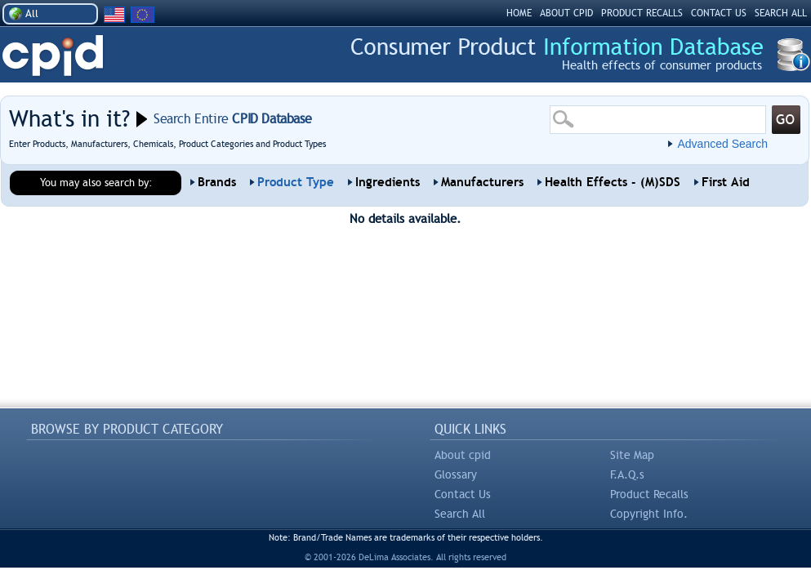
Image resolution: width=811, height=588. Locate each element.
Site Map (632, 454)
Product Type (295, 182)
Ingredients (387, 182)
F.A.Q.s (627, 474)
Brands (217, 182)
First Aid (726, 182)
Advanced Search (722, 143)
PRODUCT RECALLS (642, 13)
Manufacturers (482, 182)
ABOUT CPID (566, 13)
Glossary (455, 474)
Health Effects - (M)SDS (612, 182)
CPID (52, 55)
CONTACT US (718, 13)
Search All (459, 513)
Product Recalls (649, 494)
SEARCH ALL (781, 13)
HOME (519, 13)
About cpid (462, 454)
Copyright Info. (649, 513)
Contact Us (462, 494)
